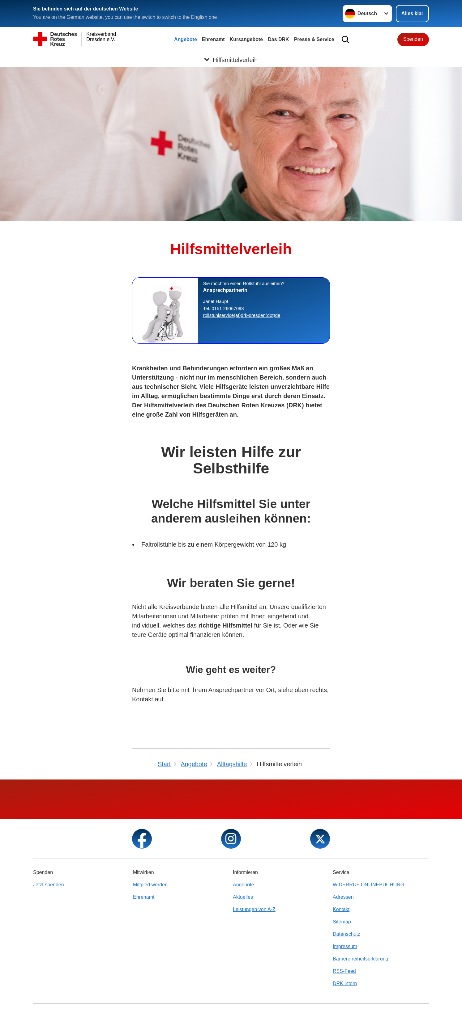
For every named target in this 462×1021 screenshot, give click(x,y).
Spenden (413, 39)
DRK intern (345, 983)
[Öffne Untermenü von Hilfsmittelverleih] (231, 59)
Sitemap (342, 921)
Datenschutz (346, 934)
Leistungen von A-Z (254, 909)
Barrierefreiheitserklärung (360, 958)
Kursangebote (246, 39)
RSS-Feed (344, 971)
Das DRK (278, 39)
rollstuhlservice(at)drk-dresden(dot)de (241, 315)
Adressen (343, 897)
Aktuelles (243, 897)
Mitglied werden (150, 884)
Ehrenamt (213, 39)
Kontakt (341, 909)
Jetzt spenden (48, 884)
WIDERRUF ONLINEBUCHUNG (368, 884)
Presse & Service (314, 39)
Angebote (185, 39)
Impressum (345, 946)
